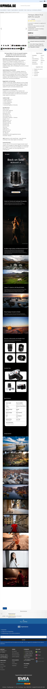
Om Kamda (14, 651)
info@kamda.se (3, 650)
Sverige (38, 652)
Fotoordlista (14, 663)
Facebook (26, 665)
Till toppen (23, 621)
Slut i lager (34, 35)
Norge (38, 655)
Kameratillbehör (3, 10)
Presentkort (2, 669)
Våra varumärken (15, 653)
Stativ (25, 10)
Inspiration (14, 665)
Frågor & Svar (2, 662)
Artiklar (13, 661)
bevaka (37, 37)
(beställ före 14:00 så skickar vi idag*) (28, 657)
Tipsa (4, 608)
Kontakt (1, 667)
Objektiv (9, 10)
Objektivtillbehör (14, 10)
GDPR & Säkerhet (15, 656)
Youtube (25, 667)
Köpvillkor (2, 664)
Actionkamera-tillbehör (36, 10)
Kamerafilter (21, 10)
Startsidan (2, 12)
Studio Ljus (29, 10)
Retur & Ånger (3, 666)
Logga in (41, 1)
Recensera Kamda (15, 654)
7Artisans (33, 19)
